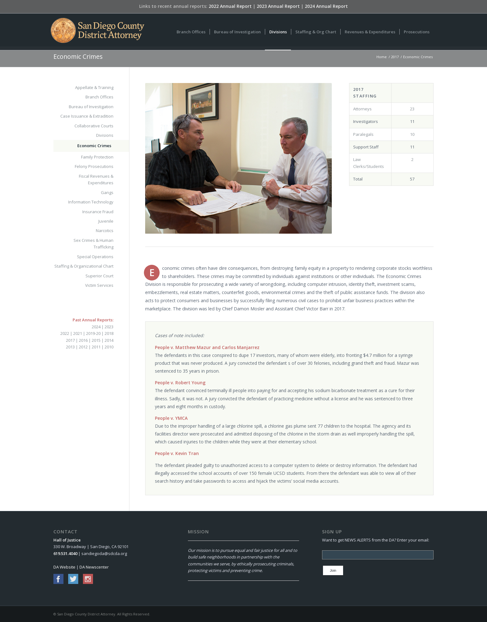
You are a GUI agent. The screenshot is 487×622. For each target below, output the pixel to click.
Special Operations (95, 256)
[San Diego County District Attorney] (97, 32)
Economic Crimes (78, 56)
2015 (96, 340)
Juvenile (105, 221)
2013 (70, 347)
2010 (109, 347)
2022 (64, 333)
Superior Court (99, 276)
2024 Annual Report (326, 6)
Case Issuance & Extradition (86, 116)
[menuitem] (191, 32)
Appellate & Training (94, 87)
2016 (83, 340)
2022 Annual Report (230, 6)
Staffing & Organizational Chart (83, 266)
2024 (96, 327)
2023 (109, 327)
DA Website (64, 567)
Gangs (107, 192)
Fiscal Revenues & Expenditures (96, 179)
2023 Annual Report (278, 6)
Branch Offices (99, 97)
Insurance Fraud (97, 211)
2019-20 (93, 333)
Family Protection (97, 157)
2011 (96, 347)
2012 (83, 347)
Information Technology (90, 202)
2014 (109, 340)
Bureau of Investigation (91, 106)
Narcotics (104, 230)
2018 (109, 333)
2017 (70, 340)
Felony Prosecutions (94, 166)
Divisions (104, 135)
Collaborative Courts (93, 126)
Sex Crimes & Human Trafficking (93, 243)
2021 (77, 333)
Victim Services (99, 285)
